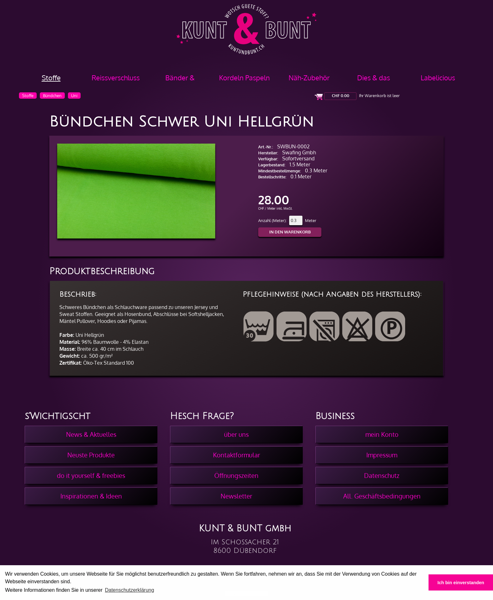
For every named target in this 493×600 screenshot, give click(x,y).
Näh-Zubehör (309, 77)
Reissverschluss (116, 77)
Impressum (381, 455)
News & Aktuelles (91, 434)
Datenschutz (381, 475)
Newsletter (236, 496)
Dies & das (373, 77)
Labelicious (438, 77)
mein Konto (382, 434)
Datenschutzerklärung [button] (129, 590)
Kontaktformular (236, 455)
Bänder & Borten (180, 80)
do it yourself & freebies (91, 475)
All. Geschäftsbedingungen (382, 496)
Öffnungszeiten (236, 475)
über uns (236, 434)
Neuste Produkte (91, 455)
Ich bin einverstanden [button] (460, 582)
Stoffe (51, 77)
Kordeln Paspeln (244, 77)
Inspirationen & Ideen (91, 496)
